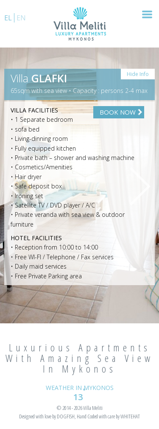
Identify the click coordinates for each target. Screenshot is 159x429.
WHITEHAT (130, 416)
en (21, 17)
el (8, 17)
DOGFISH (66, 416)
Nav (143, 14)
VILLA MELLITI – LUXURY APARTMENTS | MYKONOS (79, 24)
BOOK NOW (118, 112)
